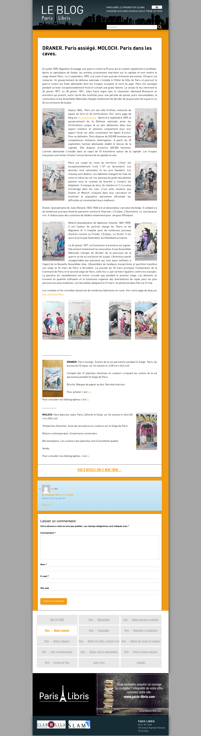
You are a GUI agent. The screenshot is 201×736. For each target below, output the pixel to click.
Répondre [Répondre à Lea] (46, 504)
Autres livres (99, 663)
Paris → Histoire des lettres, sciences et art (99, 641)
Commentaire (48, 532)
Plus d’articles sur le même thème (100, 470)
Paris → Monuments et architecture (141, 630)
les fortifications (87, 117)
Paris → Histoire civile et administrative (99, 652)
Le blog (62, 14)
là (88, 399)
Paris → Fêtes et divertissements (57, 652)
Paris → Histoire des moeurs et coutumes (141, 641)
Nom (42, 564)
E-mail (43, 576)
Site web (44, 587)
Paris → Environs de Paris (57, 663)
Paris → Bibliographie (99, 620)
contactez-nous (129, 711)
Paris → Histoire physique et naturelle (141, 620)
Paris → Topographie (99, 630)
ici (89, 392)
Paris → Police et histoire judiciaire (141, 652)
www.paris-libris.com (139, 697)
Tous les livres (57, 620)
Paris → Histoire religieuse (57, 641)
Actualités (141, 663)
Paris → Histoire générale (57, 630)
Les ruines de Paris (53, 294)
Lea (52, 488)
